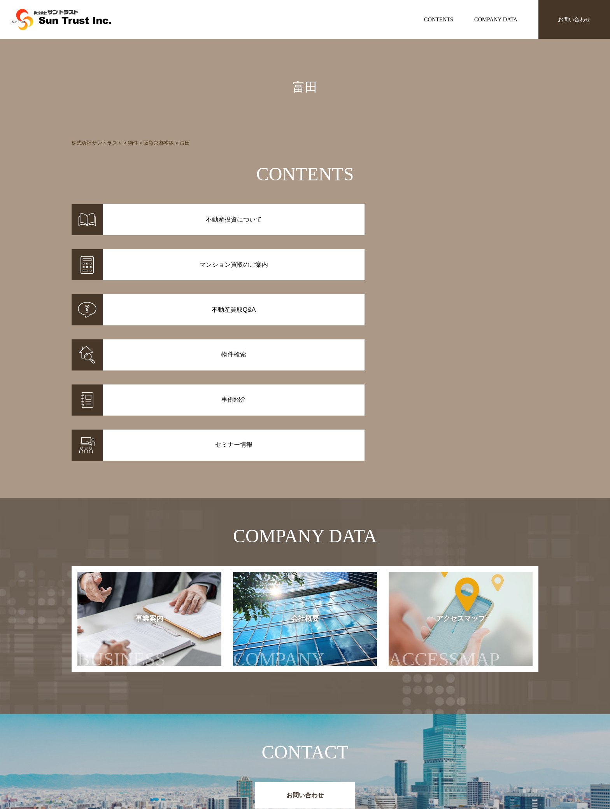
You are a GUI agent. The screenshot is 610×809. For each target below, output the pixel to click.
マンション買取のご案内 (335, 749)
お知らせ (411, 739)
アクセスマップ (459, 481)
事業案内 (121, 481)
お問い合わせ (574, 19)
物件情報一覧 (252, 739)
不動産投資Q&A (324, 759)
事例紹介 (247, 749)
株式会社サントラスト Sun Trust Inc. (134, 720)
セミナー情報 (417, 749)
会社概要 (287, 481)
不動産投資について (329, 739)
